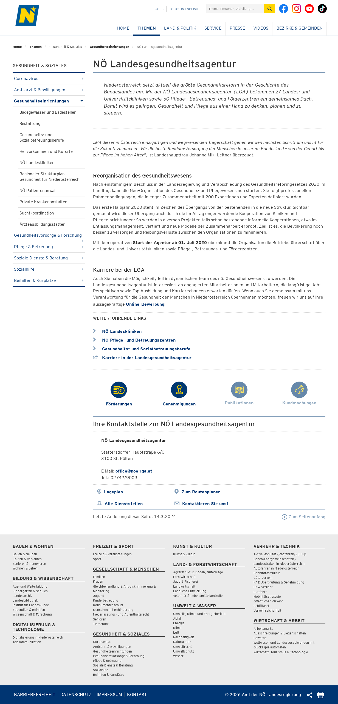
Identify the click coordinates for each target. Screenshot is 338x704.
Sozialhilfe (48, 269)
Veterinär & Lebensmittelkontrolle (197, 596)
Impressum (109, 694)
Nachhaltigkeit (183, 637)
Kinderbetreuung (105, 600)
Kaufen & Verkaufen (27, 559)
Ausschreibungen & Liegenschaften (280, 633)
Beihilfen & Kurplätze (48, 280)
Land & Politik (180, 28)
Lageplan (113, 491)
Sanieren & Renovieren (29, 564)
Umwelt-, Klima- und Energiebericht (199, 614)
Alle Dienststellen (124, 503)
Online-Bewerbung (145, 304)
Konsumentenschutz (108, 605)
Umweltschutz (183, 651)
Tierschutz (101, 624)
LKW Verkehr (263, 587)
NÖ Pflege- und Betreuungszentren (134, 340)
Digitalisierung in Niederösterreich (38, 637)
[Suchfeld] (235, 8)
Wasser (178, 656)
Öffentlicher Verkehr (268, 601)
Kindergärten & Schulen (30, 591)
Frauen (98, 581)
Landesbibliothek (25, 600)
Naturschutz (182, 642)
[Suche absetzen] (269, 8)
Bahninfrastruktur (267, 573)
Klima (177, 628)
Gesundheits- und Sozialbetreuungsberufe (41, 137)
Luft (176, 632)
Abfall (177, 618)
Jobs (159, 9)
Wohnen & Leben (25, 568)
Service (212, 28)
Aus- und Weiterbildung (30, 586)
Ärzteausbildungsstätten (42, 224)
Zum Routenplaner (200, 491)
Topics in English (183, 9)
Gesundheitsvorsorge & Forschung (48, 237)
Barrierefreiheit (34, 694)
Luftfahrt (260, 592)
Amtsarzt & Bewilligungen (48, 89)
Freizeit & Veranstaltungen (112, 554)
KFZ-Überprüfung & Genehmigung (279, 582)
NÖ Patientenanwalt (38, 190)
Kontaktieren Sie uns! (205, 503)
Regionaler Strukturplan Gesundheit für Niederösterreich (49, 176)
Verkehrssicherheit (267, 610)
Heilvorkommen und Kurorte (46, 151)
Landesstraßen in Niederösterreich (279, 564)
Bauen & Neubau (25, 554)
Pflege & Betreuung (48, 246)
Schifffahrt (261, 606)
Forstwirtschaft (184, 577)
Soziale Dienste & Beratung (48, 258)
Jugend (98, 596)
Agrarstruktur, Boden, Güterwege (198, 572)
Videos (260, 28)
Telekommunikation (27, 642)
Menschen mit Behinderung (113, 610)
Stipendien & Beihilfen (29, 610)
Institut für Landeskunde (31, 605)
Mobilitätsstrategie (267, 596)
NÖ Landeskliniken (37, 162)
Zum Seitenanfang (303, 516)
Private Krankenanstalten (43, 201)
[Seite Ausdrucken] (320, 696)
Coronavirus (48, 78)
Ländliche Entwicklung (189, 591)
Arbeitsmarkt (263, 628)
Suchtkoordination (36, 213)
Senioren (99, 619)
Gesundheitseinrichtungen (109, 47)
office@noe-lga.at (134, 471)
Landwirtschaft (184, 586)
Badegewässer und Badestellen (48, 112)
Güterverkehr (263, 578)
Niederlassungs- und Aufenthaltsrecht (121, 614)
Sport (97, 559)
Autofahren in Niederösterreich (276, 568)
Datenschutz (76, 694)
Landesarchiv (22, 596)
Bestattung (29, 123)
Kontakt (137, 694)
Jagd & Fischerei (185, 581)
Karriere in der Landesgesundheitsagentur (142, 357)
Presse (237, 28)
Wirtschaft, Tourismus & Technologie (281, 652)
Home (123, 28)
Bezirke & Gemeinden (300, 28)
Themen (146, 28)
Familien (99, 577)
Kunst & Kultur (184, 554)
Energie (178, 623)
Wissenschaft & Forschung (32, 614)
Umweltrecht (182, 647)
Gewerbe (260, 638)
